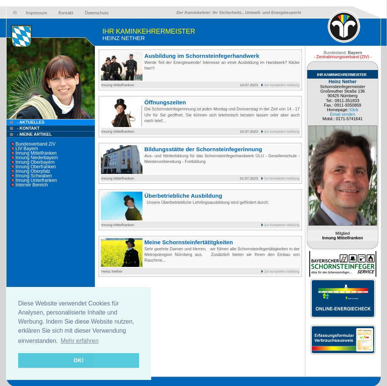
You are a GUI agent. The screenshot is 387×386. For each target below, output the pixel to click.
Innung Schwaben (33, 175)
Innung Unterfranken (36, 180)
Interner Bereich (31, 185)
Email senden (342, 114)
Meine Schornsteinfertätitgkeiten (188, 242)
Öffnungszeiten (165, 102)
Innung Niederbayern (36, 157)
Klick (354, 109)
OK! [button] (79, 360)
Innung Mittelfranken (36, 153)
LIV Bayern (26, 148)
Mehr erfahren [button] (80, 341)
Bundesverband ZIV (35, 144)
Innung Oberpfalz (32, 171)
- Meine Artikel (34, 134)
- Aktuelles (30, 122)
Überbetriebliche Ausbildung (183, 195)
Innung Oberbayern (34, 162)
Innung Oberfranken (35, 166)
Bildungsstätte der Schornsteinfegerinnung (203, 149)
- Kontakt (28, 128)
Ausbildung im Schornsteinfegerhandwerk (201, 56)
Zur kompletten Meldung (281, 85)
